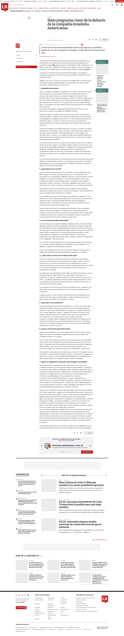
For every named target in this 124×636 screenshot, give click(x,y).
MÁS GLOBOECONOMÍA (98, 539)
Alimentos (37, 11)
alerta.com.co (87, 629)
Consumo (37, 603)
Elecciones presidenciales (56, 11)
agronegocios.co (33, 627)
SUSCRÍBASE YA (87, 452)
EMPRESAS (29, 8)
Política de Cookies (81, 609)
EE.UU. (19, 509)
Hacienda (31, 560)
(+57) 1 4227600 (20, 602)
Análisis (62, 598)
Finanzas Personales (53, 609)
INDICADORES (92, 8)
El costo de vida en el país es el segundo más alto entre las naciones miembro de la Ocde (36, 565)
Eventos (63, 607)
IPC (33, 11)
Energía (20, 518)
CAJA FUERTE (83, 8)
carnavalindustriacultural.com (39, 629)
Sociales (37, 619)
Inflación (28, 11)
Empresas (37, 607)
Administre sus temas (23, 66)
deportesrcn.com (20, 631)
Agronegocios (38, 598)
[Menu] (11, 8)
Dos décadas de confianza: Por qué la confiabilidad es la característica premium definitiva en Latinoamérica (100, 579)
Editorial (20, 490)
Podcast (37, 615)
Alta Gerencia (51, 598)
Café (81, 11)
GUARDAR (103, 39)
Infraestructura (51, 611)
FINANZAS (15, 8)
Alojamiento (45, 11)
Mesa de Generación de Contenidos (85, 598)
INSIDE (99, 8)
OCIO (35, 8)
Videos (49, 619)
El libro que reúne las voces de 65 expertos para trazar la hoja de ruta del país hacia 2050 (68, 565)
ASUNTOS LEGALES (72, 8)
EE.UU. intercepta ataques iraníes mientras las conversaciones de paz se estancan (80, 524)
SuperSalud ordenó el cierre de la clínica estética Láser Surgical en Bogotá (27, 531)
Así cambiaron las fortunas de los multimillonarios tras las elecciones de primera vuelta (27, 483)
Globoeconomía (65, 609)
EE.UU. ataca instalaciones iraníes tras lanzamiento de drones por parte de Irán (27, 512)
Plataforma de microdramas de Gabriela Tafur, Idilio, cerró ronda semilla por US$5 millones (27, 502)
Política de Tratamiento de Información (86, 607)
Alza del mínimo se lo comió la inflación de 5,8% (27, 492)
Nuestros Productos (81, 599)
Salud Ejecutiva (64, 615)
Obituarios (50, 613)
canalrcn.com (52, 629)
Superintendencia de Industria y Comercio (87, 611)
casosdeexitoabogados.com (23, 629)
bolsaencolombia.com (74, 627)
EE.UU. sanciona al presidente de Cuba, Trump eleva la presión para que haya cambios (80, 504)
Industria (20, 479)
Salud (19, 528)
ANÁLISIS (63, 8)
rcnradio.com (60, 629)
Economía (63, 603)
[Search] (112, 5)
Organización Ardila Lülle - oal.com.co (102, 627)
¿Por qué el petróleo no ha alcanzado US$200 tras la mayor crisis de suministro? (27, 522)
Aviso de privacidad (81, 603)
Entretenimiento (22, 498)
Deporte (63, 573)
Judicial (31, 573)
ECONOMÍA (22, 8)
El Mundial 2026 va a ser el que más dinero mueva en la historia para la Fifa (68, 577)
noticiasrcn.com (70, 629)
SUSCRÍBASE (119, 1)
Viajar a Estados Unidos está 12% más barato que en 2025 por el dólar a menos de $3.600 (100, 565)
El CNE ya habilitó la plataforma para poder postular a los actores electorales (36, 577)
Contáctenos (79, 601)
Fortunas (66, 11)
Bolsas (94, 560)
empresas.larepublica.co (46, 627)
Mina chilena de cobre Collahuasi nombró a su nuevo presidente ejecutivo (81, 484)
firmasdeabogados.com (60, 627)
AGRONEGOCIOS (54, 8)
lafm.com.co (79, 629)
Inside (62, 611)
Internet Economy (97, 573)
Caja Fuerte (51, 599)
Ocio (62, 613)
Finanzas (37, 609)
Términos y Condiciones (82, 605)
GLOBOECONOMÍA (43, 8)
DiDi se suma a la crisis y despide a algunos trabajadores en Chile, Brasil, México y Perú (102, 107)
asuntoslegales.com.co (22, 627)
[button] (41, 446)
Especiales (50, 607)
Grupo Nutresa (75, 11)
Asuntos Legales (39, 599)
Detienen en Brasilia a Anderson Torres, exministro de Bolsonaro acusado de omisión (101, 81)
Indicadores (38, 611)
